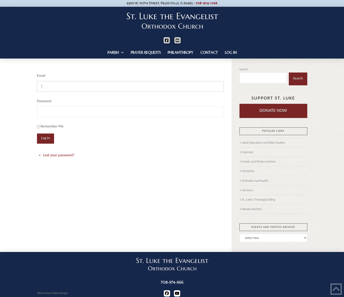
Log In (45, 138)
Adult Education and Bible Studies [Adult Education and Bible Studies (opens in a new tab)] (262, 143)
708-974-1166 (206, 3)
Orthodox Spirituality (254, 181)
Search (243, 69)
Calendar (246, 152)
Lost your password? (58, 155)
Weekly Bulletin (250, 209)
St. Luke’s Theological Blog (257, 200)
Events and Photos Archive (257, 161)
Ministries (247, 171)
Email (41, 75)
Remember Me (52, 126)
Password (44, 101)
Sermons (246, 190)
